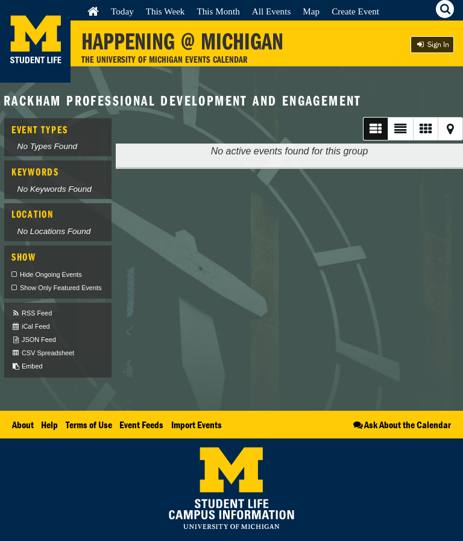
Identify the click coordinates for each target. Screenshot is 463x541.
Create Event (355, 11)
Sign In (432, 44)
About (23, 425)
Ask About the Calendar (401, 425)
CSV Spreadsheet (42, 353)
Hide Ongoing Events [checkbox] (51, 274)
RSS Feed (31, 313)
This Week (165, 11)
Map (311, 11)
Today (122, 11)
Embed (26, 366)
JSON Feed (33, 340)
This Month (218, 11)
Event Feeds (141, 425)
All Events (271, 11)
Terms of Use (89, 425)
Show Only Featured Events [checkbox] (60, 287)
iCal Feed (30, 327)
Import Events (196, 425)
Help (49, 425)
